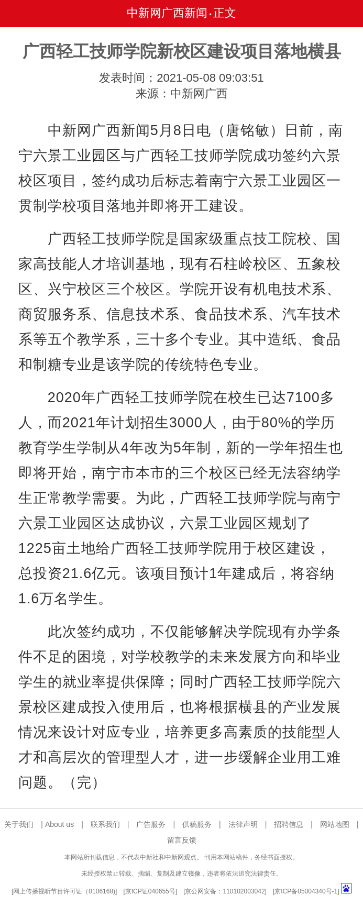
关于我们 (19, 824)
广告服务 (151, 824)
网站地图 (334, 824)
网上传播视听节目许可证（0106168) (64, 891)
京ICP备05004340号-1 (305, 891)
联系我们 (105, 824)
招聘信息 (288, 824)
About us (59, 824)
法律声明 (243, 824)
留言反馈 (181, 840)
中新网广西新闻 (167, 12)
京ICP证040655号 (150, 891)
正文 (224, 12)
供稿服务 (197, 824)
